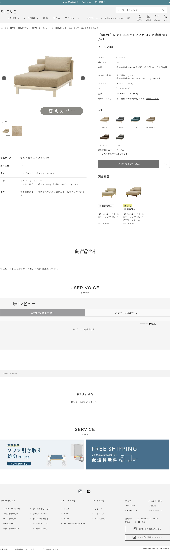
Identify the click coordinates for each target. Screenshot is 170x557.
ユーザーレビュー (43, 313)
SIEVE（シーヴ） (125, 83)
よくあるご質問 (123, 18)
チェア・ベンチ (40, 514)
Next (168, 2)
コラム (56, 18)
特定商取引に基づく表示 (25, 549)
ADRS (66, 514)
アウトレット (72, 18)
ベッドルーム (100, 519)
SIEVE (67, 509)
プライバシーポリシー (51, 549)
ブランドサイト (155, 510)
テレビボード (9, 523)
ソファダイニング (41, 523)
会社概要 (4, 549)
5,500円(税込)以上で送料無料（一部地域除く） (85, 2)
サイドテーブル (10, 519)
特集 (45, 18)
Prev (4, 78)
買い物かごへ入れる (130, 164)
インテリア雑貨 (40, 528)
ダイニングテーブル (42, 509)
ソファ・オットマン (12, 509)
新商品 (128, 501)
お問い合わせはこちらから (150, 529)
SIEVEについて (93, 18)
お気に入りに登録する (166, 164)
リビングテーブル (11, 514)
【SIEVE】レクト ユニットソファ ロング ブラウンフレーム (133, 217)
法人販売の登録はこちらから (150, 537)
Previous (1, 2)
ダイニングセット (41, 519)
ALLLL (66, 519)
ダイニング (99, 514)
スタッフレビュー (127, 313)
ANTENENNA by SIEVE (74, 523)
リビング (98, 509)
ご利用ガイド (108, 18)
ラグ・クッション (11, 528)
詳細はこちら (152, 98)
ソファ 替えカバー (123, 88)
